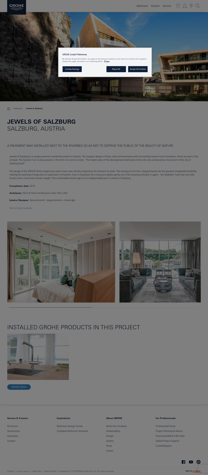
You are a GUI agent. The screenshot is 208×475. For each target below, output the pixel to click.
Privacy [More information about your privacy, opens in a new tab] (106, 61)
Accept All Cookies (138, 69)
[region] (105, 62)
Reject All (116, 69)
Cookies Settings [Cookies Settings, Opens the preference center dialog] (72, 69)
